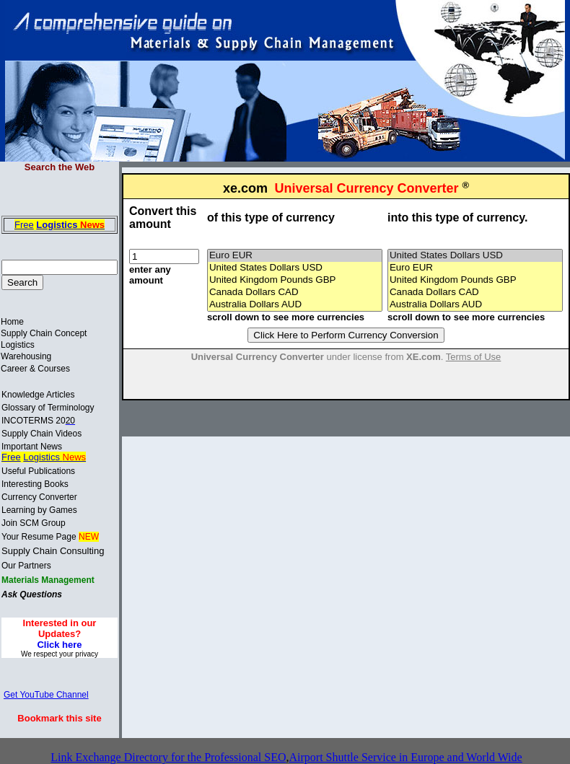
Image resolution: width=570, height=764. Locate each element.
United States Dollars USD (295, 268)
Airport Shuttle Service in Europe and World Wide (405, 757)
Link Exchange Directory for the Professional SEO (168, 757)
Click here (59, 644)
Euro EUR (295, 256)
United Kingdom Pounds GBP (295, 280)
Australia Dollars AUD (295, 305)
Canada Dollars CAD (295, 292)
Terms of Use (473, 356)
